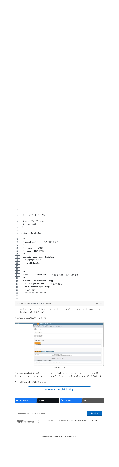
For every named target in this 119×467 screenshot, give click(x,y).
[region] (59, 253)
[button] (59, 390)
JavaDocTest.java (23, 305)
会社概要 (20, 421)
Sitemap (94, 421)
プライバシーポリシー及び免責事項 (41, 421)
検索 (94, 414)
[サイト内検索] (52, 414)
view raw (99, 305)
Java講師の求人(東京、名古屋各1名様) (72, 421)
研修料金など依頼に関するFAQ (28, 423)
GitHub (48, 305)
